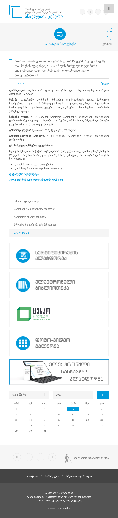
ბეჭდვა (104, 83)
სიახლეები (52, 476)
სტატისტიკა (21, 232)
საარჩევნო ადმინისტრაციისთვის (34, 209)
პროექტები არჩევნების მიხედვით (35, 224)
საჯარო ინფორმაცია (79, 476)
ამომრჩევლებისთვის (27, 201)
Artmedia (65, 508)
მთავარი (32, 476)
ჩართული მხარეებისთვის (30, 216)
